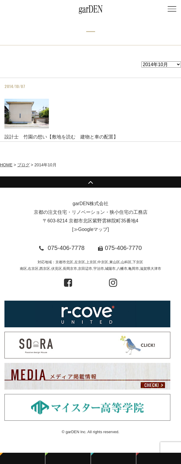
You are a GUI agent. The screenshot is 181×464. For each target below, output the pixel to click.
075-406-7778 (66, 248)
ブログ (23, 164)
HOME (6, 164)
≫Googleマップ (90, 229)
